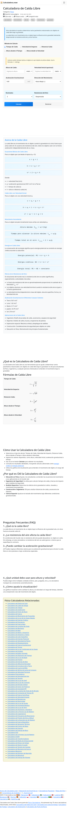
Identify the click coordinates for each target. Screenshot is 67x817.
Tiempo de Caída (12, 47)
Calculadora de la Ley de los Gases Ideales (21, 618)
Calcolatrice (4, 799)
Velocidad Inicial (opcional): (43, 68)
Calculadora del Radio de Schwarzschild (20, 741)
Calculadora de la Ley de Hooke (17, 703)
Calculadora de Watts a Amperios (18, 633)
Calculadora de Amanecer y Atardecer (19, 710)
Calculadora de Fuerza (14, 614)
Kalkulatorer (47, 795)
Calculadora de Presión (14, 660)
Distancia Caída (47, 47)
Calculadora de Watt (14, 631)
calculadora (7, 20)
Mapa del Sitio (60, 791)
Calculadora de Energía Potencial (18, 639)
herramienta (17, 20)
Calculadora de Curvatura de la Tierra (19, 666)
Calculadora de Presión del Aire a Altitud (20, 718)
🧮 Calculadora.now (9, 2)
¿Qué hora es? (28, 793)
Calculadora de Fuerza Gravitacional (19, 645)
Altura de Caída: (11, 68)
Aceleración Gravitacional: (15, 78)
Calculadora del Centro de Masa (17, 726)
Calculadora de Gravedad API (16, 689)
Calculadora (44, 797)
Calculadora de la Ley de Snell (17, 680)
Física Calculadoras (34, 803)
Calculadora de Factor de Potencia (18, 687)
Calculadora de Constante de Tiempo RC (20, 693)
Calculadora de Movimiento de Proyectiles (21, 616)
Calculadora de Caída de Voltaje (17, 606)
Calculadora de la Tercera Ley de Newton (20, 712)
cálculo (26, 20)
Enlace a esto (19, 16)
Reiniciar (48, 104)
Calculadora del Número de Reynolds (19, 753)
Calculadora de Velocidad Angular (18, 697)
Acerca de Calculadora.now (9, 791)
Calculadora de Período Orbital (17, 685)
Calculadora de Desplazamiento (17, 643)
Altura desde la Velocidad (35, 51)
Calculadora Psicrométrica (15, 674)
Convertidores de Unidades (11, 793)
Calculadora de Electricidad (16, 701)
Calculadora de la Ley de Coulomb (18, 683)
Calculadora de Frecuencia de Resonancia (20, 716)
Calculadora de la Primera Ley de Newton (20, 735)
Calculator (33, 797)
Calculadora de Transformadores (18, 739)
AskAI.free (14, 799)
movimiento (40, 20)
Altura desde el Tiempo (14, 51)
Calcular (18, 104)
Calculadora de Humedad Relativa (18, 705)
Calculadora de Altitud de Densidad (18, 664)
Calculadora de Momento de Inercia (19, 749)
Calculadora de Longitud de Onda (18, 626)
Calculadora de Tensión (15, 678)
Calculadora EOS (12, 732)
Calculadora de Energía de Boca (17, 730)
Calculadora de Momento (15, 628)
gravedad (50, 20)
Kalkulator (23, 797)
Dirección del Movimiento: (43, 78)
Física (12, 12)
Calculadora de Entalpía (15, 651)
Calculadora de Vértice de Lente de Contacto (21, 670)
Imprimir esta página (11, 14)
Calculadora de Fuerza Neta (16, 624)
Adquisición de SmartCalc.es (28, 791)
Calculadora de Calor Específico (17, 637)
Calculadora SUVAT (13, 737)
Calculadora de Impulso (15, 728)
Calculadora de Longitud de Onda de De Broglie (23, 691)
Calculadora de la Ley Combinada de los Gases (22, 649)
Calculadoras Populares (46, 791)
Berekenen (3, 797)
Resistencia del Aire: (41, 93)
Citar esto (7, 16)
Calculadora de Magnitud (15, 755)
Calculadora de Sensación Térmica (18, 724)
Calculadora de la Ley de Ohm (17, 708)
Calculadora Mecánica (14, 751)
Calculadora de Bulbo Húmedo (17, 653)
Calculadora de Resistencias (16, 699)
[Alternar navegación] (64, 2)
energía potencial (18, 466)
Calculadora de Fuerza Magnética (18, 722)
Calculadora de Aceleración (16, 610)
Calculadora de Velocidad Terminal (18, 672)
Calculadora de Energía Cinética (17, 620)
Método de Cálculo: (11, 43)
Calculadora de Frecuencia (16, 622)
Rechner (13, 797)
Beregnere (24, 795)
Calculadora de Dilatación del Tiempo (19, 655)
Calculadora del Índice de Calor (17, 603)
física (32, 20)
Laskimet (58, 795)
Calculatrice (57, 797)
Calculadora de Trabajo (14, 608)
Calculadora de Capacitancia (16, 714)
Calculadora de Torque (14, 647)
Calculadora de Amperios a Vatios (18, 635)
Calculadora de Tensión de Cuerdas (18, 747)
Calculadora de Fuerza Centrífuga (18, 695)
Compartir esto (32, 16)
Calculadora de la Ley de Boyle (17, 658)
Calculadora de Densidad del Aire (18, 676)
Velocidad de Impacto (29, 47)
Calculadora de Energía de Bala (17, 662)
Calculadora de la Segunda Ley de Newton (21, 720)
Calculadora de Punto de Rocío (17, 612)
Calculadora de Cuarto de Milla (17, 668)
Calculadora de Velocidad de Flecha (18, 641)
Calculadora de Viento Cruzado (17, 745)
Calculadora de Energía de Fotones (18, 757)
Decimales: (9, 93)
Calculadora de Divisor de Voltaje (18, 743)
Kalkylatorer (36, 795)
